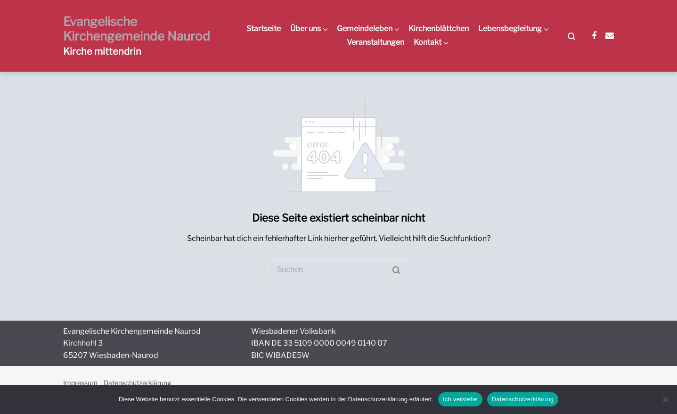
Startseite (263, 28)
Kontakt (427, 42)
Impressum (80, 383)
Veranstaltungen (375, 42)
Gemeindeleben (364, 28)
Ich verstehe (460, 399)
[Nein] (665, 399)
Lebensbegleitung (510, 28)
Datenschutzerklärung (137, 383)
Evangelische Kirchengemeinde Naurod (136, 28)
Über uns (305, 28)
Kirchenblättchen (438, 28)
